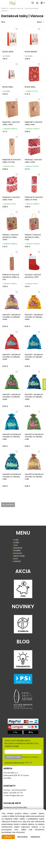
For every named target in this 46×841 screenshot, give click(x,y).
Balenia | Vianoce (16, 8)
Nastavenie (22, 837)
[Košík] (43, 3)
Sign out (28, 762)
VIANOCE (4, 8)
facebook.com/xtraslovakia (15, 807)
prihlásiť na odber (13, 757)
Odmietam (35, 837)
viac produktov (8, 504)
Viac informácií (18, 832)
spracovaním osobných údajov (14, 763)
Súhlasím (8, 837)
